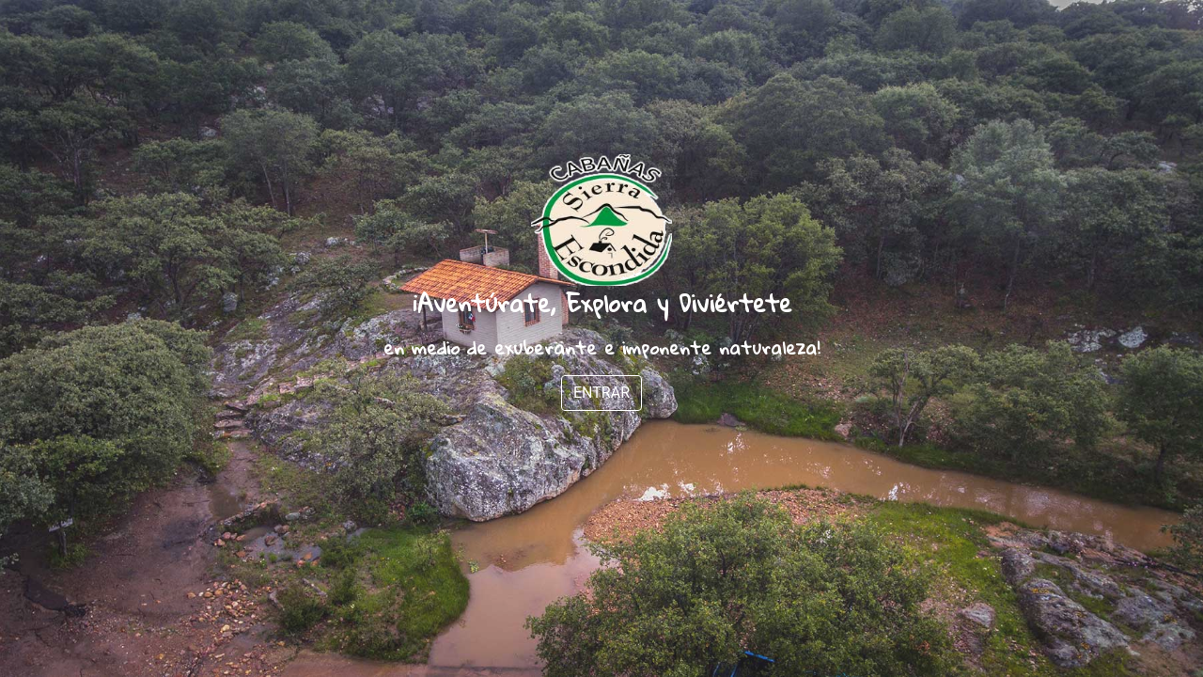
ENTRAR (601, 392)
